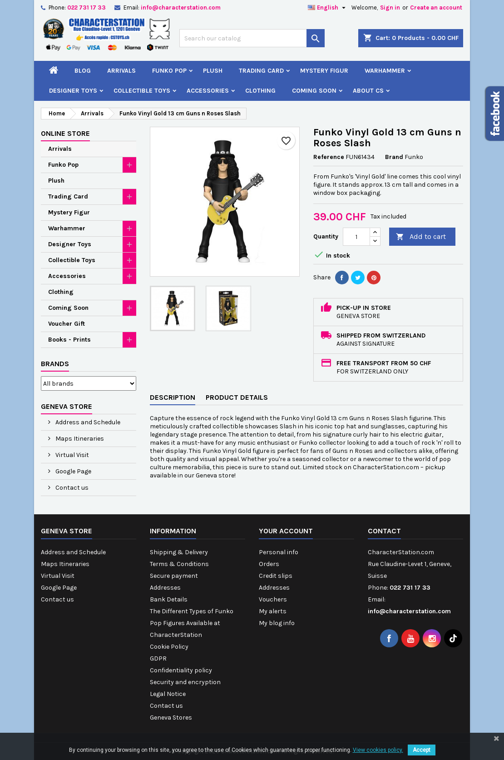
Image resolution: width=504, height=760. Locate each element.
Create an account (436, 7)
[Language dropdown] (328, 7)
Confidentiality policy (181, 670)
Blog (82, 71)
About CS (368, 90)
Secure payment (174, 576)
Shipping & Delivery (179, 552)
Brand (394, 157)
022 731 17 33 (86, 7)
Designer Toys (73, 90)
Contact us (71, 488)
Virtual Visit (71, 455)
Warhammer (385, 71)
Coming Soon (314, 90)
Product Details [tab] (237, 397)
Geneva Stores (171, 717)
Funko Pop (169, 71)
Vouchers (273, 599)
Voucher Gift (66, 324)
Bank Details (169, 599)
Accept (421, 750)
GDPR (158, 658)
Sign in (390, 7)
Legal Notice (168, 694)
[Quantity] (356, 237)
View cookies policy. (378, 750)
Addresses (165, 587)
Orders (269, 564)
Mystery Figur (324, 71)
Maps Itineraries (79, 438)
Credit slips (275, 576)
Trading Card (261, 71)
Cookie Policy (169, 647)
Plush (212, 71)
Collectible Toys (142, 90)
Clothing (260, 90)
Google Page (72, 471)
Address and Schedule (87, 422)
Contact (384, 531)
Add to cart (421, 237)
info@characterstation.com (181, 7)
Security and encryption (185, 682)
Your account (286, 531)
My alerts (273, 611)
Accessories (208, 90)
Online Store (65, 133)
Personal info (278, 552)
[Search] (252, 38)
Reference (328, 157)
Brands (55, 363)
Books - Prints (69, 339)
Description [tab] (172, 397)
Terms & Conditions (179, 564)
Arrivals (121, 71)
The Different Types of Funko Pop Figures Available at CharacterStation (191, 623)
